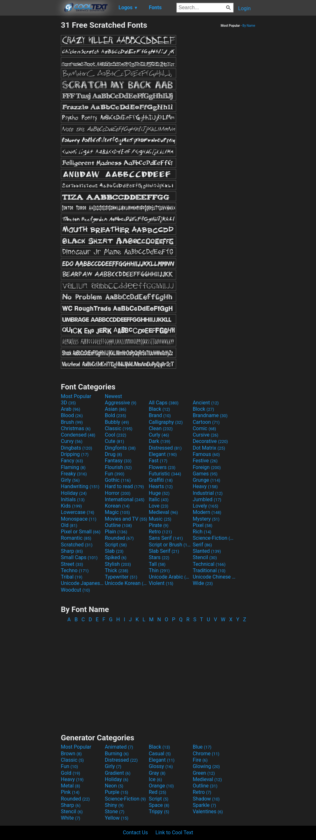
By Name (248, 25)
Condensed (78, 435)
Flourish (118, 467)
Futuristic (165, 474)
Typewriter (121, 577)
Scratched (76, 545)
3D (68, 403)
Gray (157, 773)
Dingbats (76, 448)
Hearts (161, 486)
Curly (159, 435)
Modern (207, 512)
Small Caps (79, 557)
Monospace (78, 519)
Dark (159, 441)
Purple (116, 792)
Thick (116, 570)
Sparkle (204, 805)
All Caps (163, 403)
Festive (205, 461)
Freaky (74, 474)
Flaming (73, 467)
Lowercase (77, 512)
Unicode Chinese (214, 577)
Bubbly (117, 422)
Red (157, 792)
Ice (155, 779)
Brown (71, 754)
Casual (160, 754)
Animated (119, 747)
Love (158, 506)
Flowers (162, 467)
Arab (70, 409)
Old (69, 525)
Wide (203, 583)
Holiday (74, 493)
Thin (159, 570)
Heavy (205, 486)
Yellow (116, 818)
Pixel (202, 525)
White (70, 818)
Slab (114, 551)
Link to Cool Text (174, 832)
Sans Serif (166, 538)
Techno (75, 570)
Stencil (205, 557)
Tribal (71, 577)
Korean (117, 506)
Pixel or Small (80, 532)
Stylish (118, 564)
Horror (118, 493)
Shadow (206, 799)
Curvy (72, 441)
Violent (161, 583)
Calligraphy (166, 422)
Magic (117, 512)
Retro (160, 532)
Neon (114, 786)
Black (159, 409)
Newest (113, 396)
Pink (70, 792)
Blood (72, 415)
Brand (160, 415)
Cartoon (206, 422)
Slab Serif (164, 551)
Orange (161, 786)
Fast (158, 461)
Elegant (163, 454)
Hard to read (124, 486)
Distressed (165, 448)
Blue (202, 747)
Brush (72, 422)
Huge (159, 493)
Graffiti (161, 480)
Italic (159, 499)
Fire (200, 760)
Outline (118, 525)
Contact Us (135, 832)
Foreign (207, 467)
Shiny (114, 805)
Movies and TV (126, 519)
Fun (114, 474)
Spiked (115, 557)
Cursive (206, 435)
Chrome (206, 754)
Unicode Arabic (170, 577)
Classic (119, 428)
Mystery (206, 519)
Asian (115, 409)
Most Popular (76, 396)
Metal (70, 786)
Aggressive (120, 403)
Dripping (75, 454)
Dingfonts (120, 448)
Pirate (159, 525)
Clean (161, 428)
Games (205, 474)
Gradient (117, 773)
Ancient (206, 403)
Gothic (118, 480)
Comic (204, 428)
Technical (209, 564)
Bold (115, 415)
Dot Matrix (209, 448)
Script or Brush (170, 545)
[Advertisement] (30, 115)
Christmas (75, 428)
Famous (206, 454)
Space (159, 805)
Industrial (208, 493)
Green (204, 773)
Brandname (210, 415)
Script (116, 545)
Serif (202, 545)
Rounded (119, 538)
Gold (70, 773)
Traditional (209, 570)
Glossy (161, 766)
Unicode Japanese (82, 583)
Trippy (159, 811)
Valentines (208, 811)
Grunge (206, 480)
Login (244, 8)
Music (160, 519)
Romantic (76, 538)
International (124, 499)
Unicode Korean (126, 583)
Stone (114, 811)
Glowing (206, 766)
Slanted (207, 551)
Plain (116, 532)
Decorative (210, 441)
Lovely (205, 506)
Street (72, 564)
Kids (71, 506)
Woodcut (75, 590)
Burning (117, 754)
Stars (159, 557)
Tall (157, 564)
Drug (113, 454)
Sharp (72, 551)
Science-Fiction (214, 538)
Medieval (163, 512)
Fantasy (118, 461)
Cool (115, 435)
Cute (114, 441)
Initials (73, 499)
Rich (202, 532)
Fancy (72, 461)
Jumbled (207, 499)
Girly (70, 480)
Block (203, 409)
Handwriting (80, 486)
